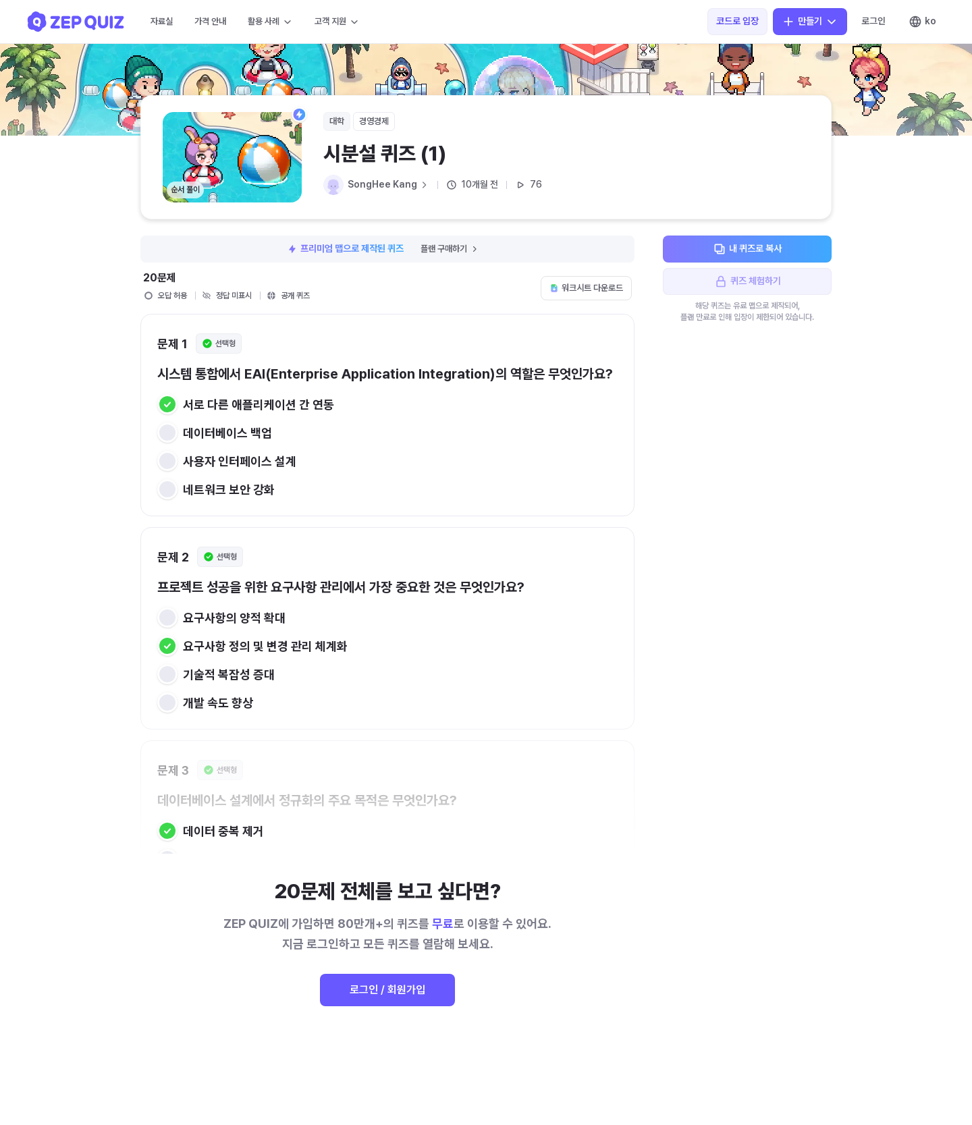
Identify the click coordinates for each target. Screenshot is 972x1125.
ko (922, 21)
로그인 (873, 21)
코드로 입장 (737, 21)
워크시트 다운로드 (586, 288)
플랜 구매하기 (450, 249)
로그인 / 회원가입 (387, 989)
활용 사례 (270, 21)
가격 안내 (210, 21)
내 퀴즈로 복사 (747, 249)
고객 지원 (337, 21)
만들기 (810, 21)
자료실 (162, 21)
